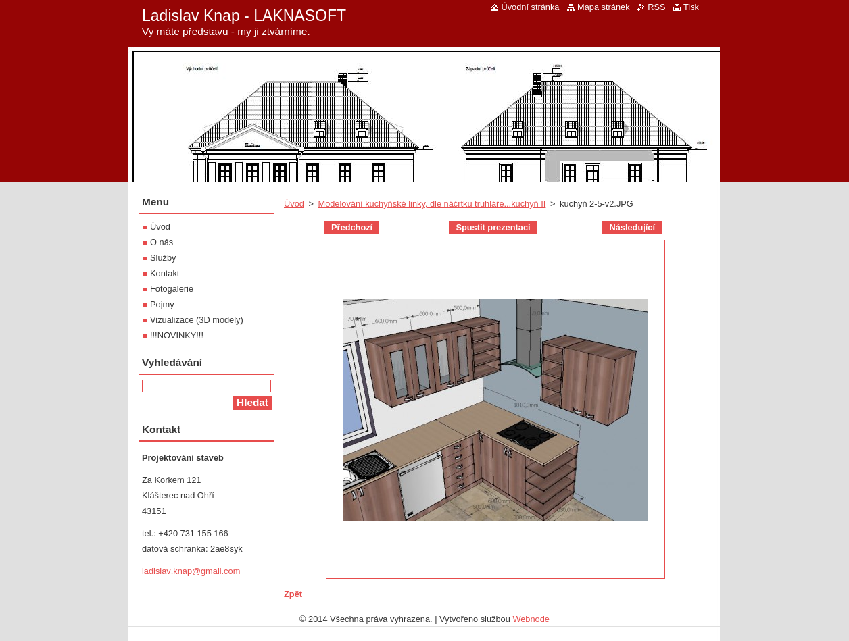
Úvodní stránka (530, 7)
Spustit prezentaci (493, 227)
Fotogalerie (171, 289)
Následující (632, 227)
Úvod (294, 204)
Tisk (691, 7)
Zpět (293, 594)
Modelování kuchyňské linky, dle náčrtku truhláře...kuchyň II (431, 204)
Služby (163, 258)
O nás (161, 242)
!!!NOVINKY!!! (176, 335)
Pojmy (162, 304)
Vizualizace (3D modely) (196, 320)
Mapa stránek (603, 7)
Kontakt (164, 273)
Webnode (531, 619)
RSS (656, 7)
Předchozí (351, 227)
